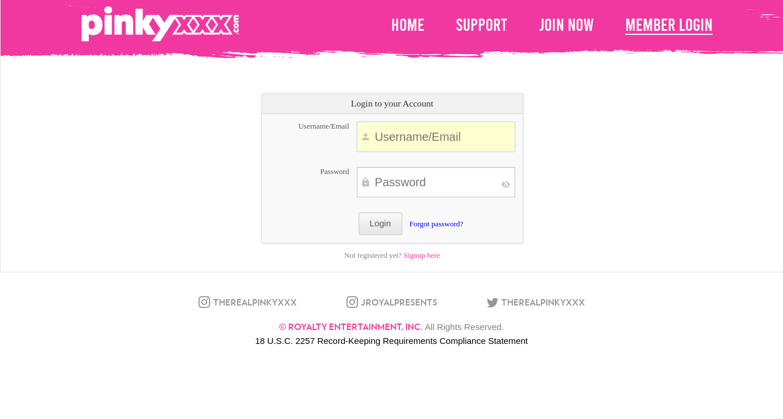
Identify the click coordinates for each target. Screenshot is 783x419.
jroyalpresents (399, 302)
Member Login (669, 25)
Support (482, 25)
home (407, 25)
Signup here (421, 255)
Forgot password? (436, 223)
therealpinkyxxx (255, 302)
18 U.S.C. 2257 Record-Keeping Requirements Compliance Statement (391, 341)
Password (334, 171)
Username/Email (323, 126)
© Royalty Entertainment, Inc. (351, 326)
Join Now (566, 25)
